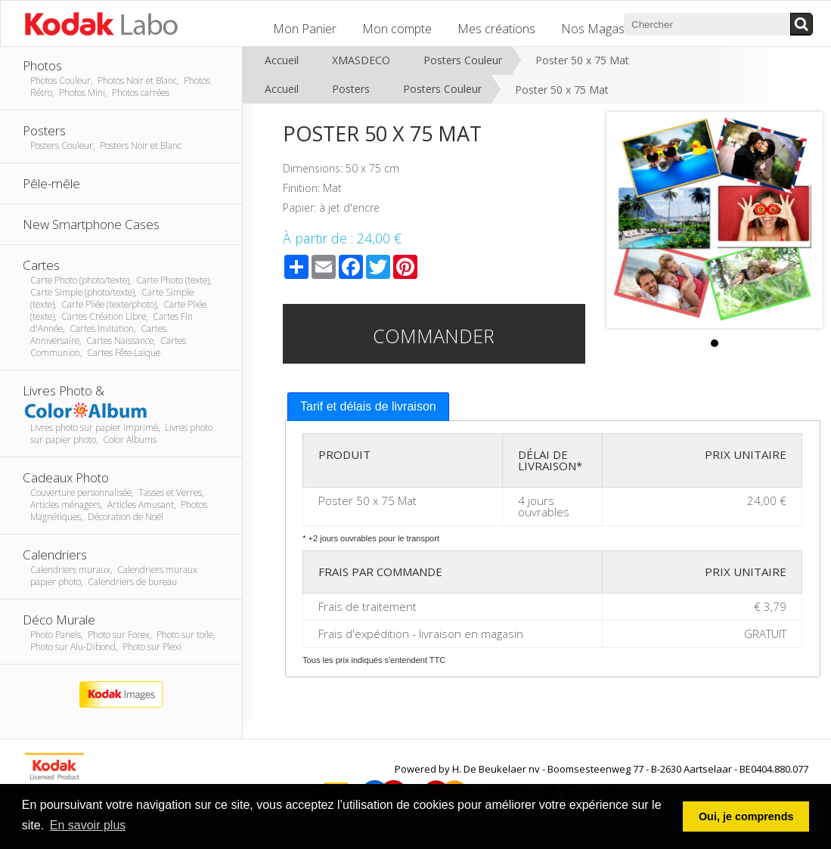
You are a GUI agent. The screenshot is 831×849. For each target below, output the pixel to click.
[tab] (368, 407)
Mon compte (397, 28)
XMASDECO (361, 60)
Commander (434, 336)
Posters (351, 89)
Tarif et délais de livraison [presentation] (368, 406)
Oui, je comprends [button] (746, 816)
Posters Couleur (462, 60)
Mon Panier (304, 28)
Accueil (282, 60)
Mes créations (496, 28)
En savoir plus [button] (88, 825)
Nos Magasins (600, 28)
